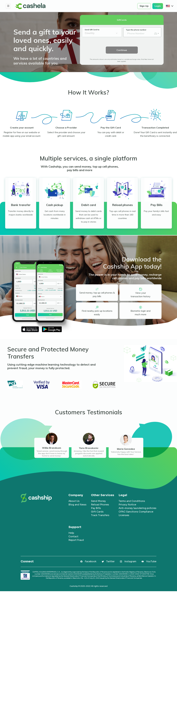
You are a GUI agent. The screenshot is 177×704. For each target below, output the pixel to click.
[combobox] (100, 33)
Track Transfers (100, 515)
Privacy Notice (127, 504)
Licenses (124, 515)
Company (75, 495)
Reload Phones (100, 504)
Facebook (90, 561)
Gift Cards (97, 511)
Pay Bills (96, 508)
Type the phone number (136, 30)
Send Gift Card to (92, 29)
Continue (122, 50)
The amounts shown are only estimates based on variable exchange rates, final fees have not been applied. (122, 60)
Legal (123, 495)
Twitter (110, 561)
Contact (73, 536)
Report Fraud (76, 540)
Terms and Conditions (132, 501)
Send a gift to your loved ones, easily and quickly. (44, 40)
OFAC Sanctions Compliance (136, 511)
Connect (27, 561)
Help (71, 532)
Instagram (130, 561)
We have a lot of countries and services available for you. (40, 60)
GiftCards (122, 20)
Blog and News (77, 504)
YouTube (151, 561)
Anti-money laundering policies (137, 508)
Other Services (102, 495)
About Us (74, 501)
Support (74, 527)
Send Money (98, 501)
